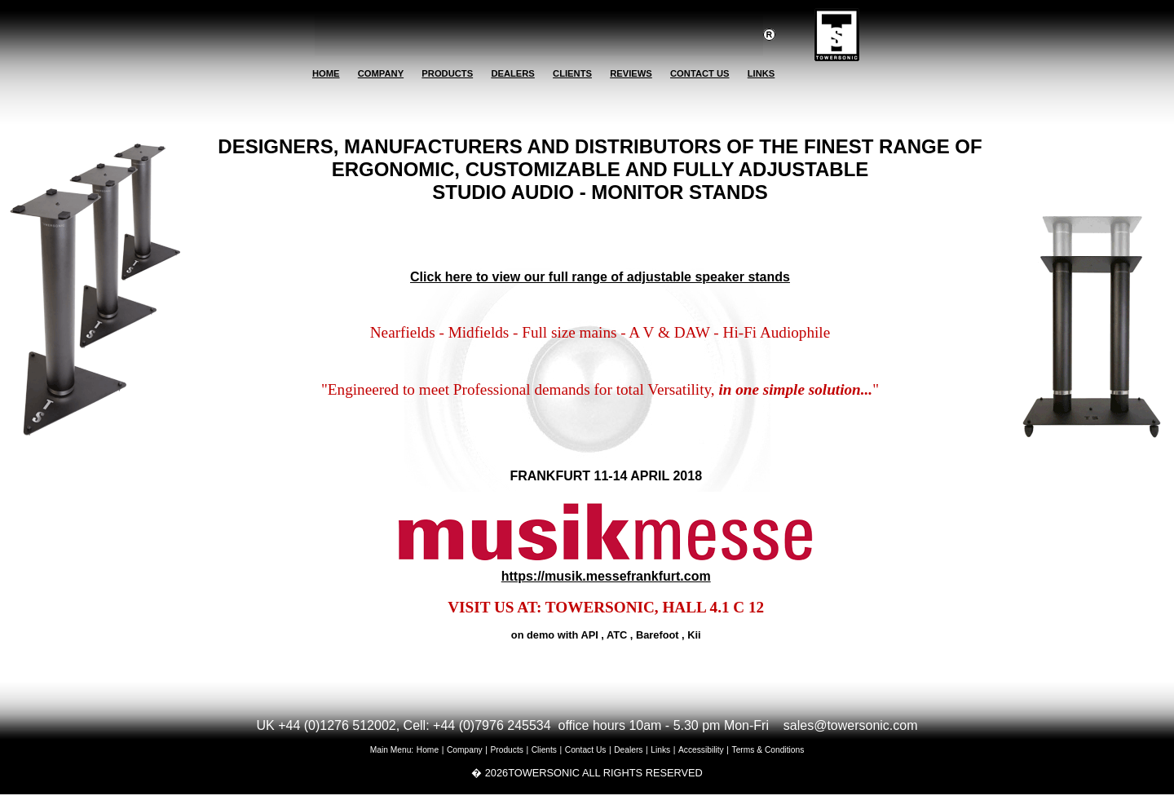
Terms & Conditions (768, 749)
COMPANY (381, 73)
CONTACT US (700, 73)
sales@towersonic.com (850, 725)
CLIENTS (572, 73)
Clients (544, 749)
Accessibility (701, 749)
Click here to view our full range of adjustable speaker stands (600, 277)
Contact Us (586, 749)
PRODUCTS (447, 73)
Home (428, 749)
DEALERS (512, 73)
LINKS (761, 73)
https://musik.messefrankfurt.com (606, 576)
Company (465, 749)
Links (660, 749)
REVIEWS (631, 73)
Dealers (628, 749)
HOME (326, 73)
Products (507, 749)
